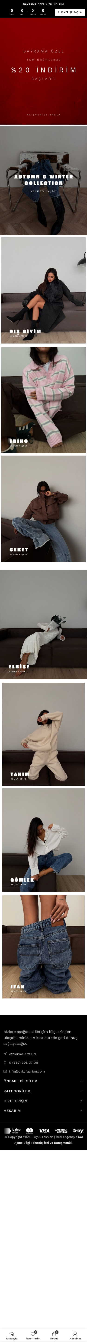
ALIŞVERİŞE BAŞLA (70, 12)
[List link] (43, 1062)
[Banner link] (43, 70)
